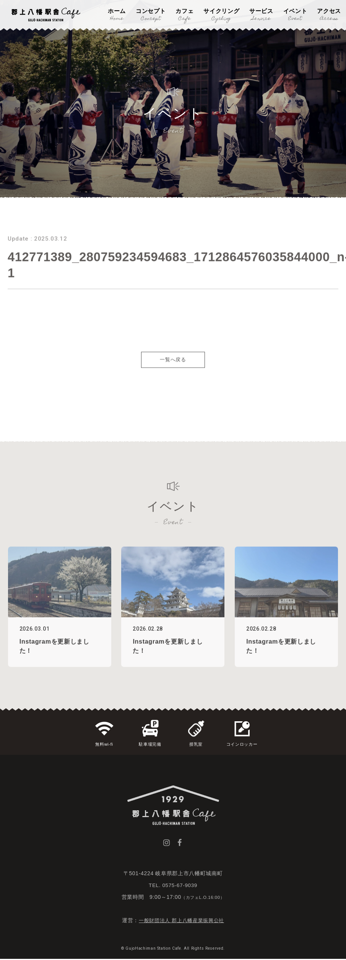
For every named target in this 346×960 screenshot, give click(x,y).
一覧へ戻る (173, 373)
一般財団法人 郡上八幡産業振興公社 (181, 921)
